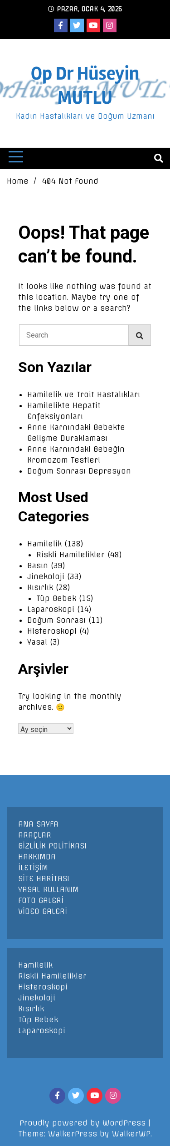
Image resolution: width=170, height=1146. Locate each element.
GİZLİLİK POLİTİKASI (52, 845)
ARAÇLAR (34, 834)
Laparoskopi (50, 609)
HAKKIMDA (37, 856)
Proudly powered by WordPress (83, 1122)
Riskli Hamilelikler (70, 554)
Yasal (37, 641)
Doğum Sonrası (56, 620)
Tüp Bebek (56, 598)
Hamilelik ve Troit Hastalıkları (83, 394)
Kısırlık (40, 587)
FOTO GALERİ (40, 900)
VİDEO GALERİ (42, 911)
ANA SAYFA (38, 823)
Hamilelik (44, 543)
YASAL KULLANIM (48, 889)
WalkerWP (131, 1133)
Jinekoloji (45, 576)
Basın (37, 565)
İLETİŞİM (33, 867)
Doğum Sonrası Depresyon (79, 470)
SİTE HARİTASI (43, 878)
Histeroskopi (52, 631)
